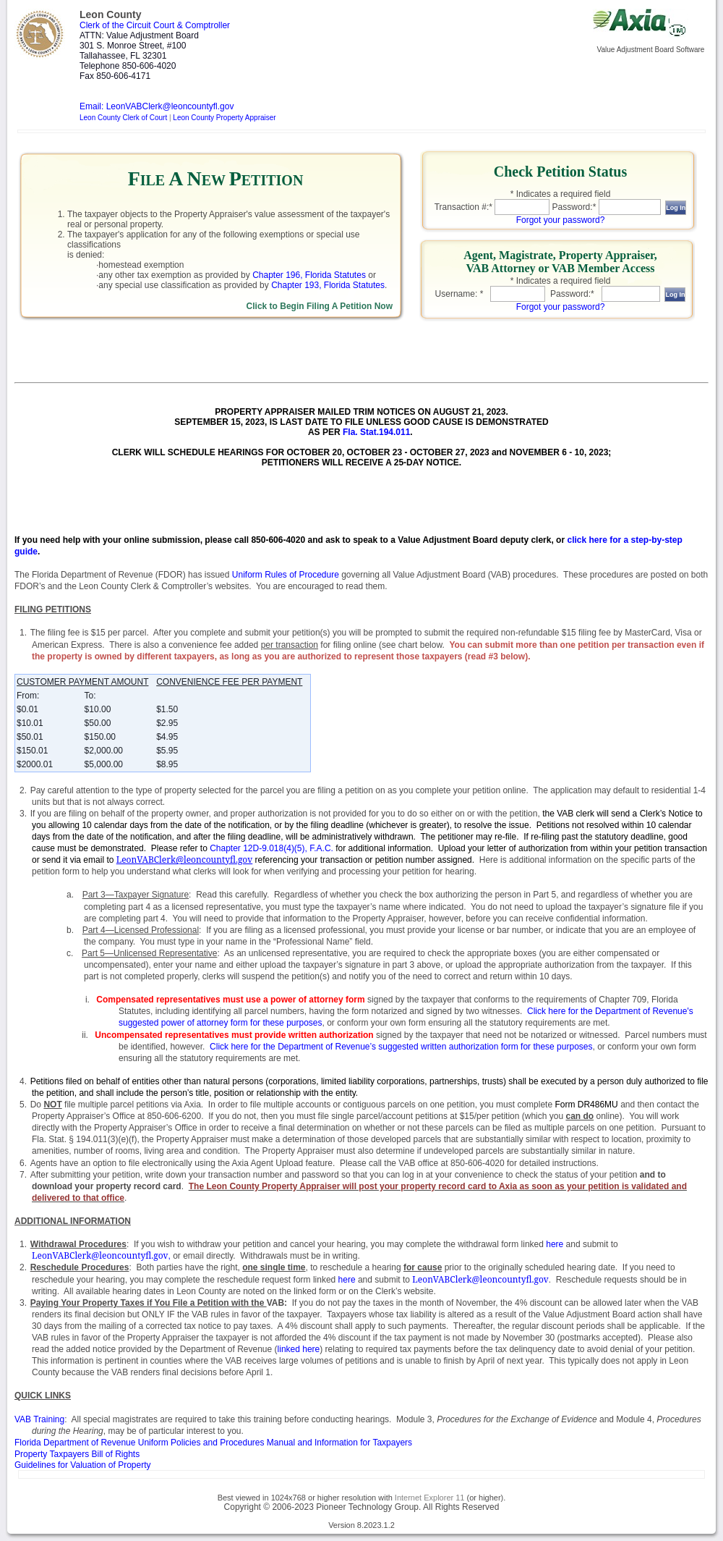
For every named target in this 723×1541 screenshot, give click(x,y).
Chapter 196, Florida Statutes (309, 275)
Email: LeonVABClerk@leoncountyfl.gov (157, 106)
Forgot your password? (560, 220)
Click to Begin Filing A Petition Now (320, 306)
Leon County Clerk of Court (123, 118)
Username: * (459, 294)
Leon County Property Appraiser (224, 118)
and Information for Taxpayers (213, 1442)
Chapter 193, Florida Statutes (328, 285)
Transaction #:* (463, 207)
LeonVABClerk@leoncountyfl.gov (100, 1255)
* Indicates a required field (560, 194)
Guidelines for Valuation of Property (82, 1465)
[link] (215, 238)
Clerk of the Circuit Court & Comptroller (155, 25)
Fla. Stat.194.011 (376, 432)
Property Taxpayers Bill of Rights (77, 1454)
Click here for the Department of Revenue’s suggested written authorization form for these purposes (401, 1047)
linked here (299, 1349)
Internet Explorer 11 (430, 1497)
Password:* (574, 207)
